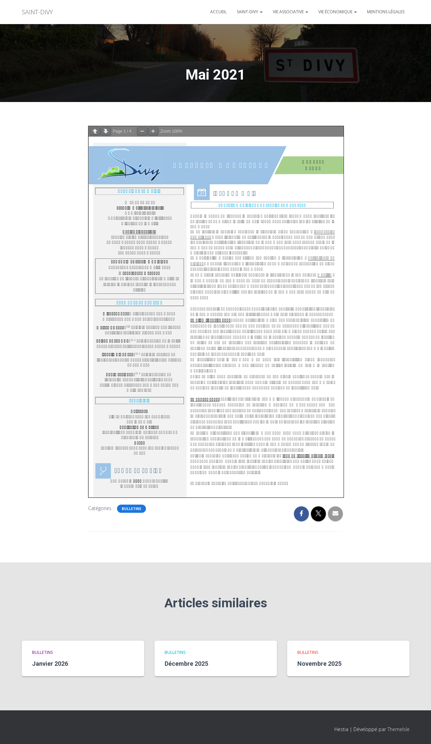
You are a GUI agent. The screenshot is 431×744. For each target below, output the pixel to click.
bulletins (131, 508)
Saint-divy (250, 12)
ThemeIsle (398, 729)
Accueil (218, 12)
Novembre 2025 (319, 663)
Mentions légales (385, 12)
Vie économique (337, 12)
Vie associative (290, 12)
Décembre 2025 (186, 663)
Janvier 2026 (50, 663)
